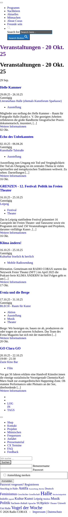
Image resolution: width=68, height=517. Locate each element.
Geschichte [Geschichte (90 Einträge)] (23, 494)
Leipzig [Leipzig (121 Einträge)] (38, 498)
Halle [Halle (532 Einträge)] (46, 493)
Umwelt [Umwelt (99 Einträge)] (62, 503)
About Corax (14, 20)
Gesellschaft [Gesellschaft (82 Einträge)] (34, 494)
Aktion (11, 312)
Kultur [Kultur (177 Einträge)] (19, 498)
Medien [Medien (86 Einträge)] (46, 499)
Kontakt (12, 425)
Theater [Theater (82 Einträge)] (53, 503)
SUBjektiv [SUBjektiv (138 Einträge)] (43, 503)
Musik (11, 318)
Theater (11, 213)
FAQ (10, 448)
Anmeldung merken (18, 475)
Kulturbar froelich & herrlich (17, 256)
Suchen (5, 462)
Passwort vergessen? (12, 484)
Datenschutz (55, 511)
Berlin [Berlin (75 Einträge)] (41, 489)
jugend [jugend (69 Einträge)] (11, 499)
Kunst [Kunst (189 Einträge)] (28, 498)
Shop (10, 422)
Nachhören (13, 11)
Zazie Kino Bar (9, 361)
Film (10, 368)
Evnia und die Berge (15, 292)
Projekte (12, 428)
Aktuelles (12, 14)
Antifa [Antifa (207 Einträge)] (23, 488)
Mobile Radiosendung (20, 262)
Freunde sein (14, 24)
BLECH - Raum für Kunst (15, 306)
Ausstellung (14, 107)
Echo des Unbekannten (16, 137)
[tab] (10, 405)
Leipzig (4, 203)
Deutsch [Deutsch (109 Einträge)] (49, 488)
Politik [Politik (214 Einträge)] (5, 503)
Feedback (12, 451)
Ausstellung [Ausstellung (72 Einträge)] (33, 489)
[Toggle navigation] (1, 2)
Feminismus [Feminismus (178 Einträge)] (8, 494)
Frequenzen (14, 435)
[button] (9, 28)
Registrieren (32, 484)
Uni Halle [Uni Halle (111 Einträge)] (5, 508)
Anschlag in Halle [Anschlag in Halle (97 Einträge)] (9, 488)
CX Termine (14, 445)
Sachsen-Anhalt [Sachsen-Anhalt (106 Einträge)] (19, 503)
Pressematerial (15, 442)
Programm (13, 7)
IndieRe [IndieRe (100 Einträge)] (4, 499)
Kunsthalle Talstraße (12, 150)
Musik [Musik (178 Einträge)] (55, 498)
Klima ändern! (10, 243)
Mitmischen (14, 432)
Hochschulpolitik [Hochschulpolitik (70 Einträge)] (59, 495)
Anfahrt (11, 438)
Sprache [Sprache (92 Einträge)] (32, 503)
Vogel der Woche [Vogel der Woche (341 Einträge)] (26, 507)
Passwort (38, 469)
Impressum (39, 511)
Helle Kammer (10, 87)
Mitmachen (13, 17)
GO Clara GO (10, 348)
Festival (12, 210)
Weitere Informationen (13, 126)
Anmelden (6, 481)
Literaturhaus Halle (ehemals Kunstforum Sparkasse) (31, 101)
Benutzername (41, 465)
